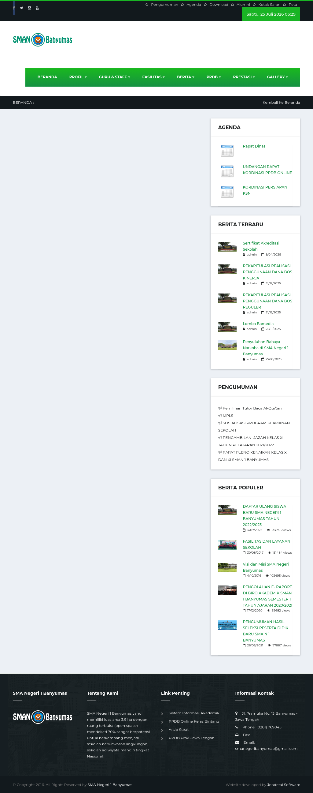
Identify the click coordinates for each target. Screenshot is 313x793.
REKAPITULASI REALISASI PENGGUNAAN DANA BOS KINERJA (267, 272)
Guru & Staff (114, 77)
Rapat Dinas (254, 146)
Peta (293, 4)
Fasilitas (153, 77)
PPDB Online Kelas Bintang (194, 721)
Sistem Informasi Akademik (194, 713)
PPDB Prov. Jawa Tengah (192, 737)
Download (219, 4)
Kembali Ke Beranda (281, 102)
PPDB (214, 77)
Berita (185, 77)
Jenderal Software (283, 784)
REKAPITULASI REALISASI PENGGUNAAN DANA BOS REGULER (267, 301)
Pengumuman (165, 4)
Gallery (277, 77)
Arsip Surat (179, 729)
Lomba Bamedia (258, 323)
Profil (78, 77)
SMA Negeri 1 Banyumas (109, 784)
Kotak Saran (269, 4)
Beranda (47, 77)
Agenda (194, 4)
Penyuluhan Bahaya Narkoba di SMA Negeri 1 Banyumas (265, 347)
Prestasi (244, 77)
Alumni (244, 4)
